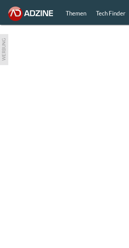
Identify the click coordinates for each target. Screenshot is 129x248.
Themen (76, 13)
